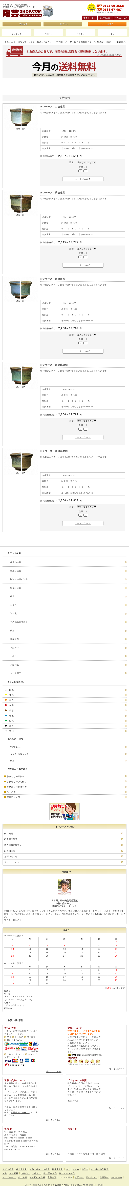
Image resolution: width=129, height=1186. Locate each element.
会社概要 (8, 833)
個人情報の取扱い (13, 845)
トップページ (9, 1175)
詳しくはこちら (53, 1071)
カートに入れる (83, 179)
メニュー (113, 34)
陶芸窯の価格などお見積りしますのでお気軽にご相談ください (32, 42)
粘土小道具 (21, 1167)
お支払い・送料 (37, 1175)
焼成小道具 (57, 1167)
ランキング (16, 34)
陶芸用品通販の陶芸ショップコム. (65, 1182)
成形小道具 (8, 1167)
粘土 (68, 1167)
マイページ (116, 1175)
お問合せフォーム (20, 1110)
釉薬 (5, 1171)
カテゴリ (80, 34)
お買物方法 (9, 851)
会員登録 (104, 1175)
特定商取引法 (10, 839)
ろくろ (76, 1167)
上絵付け (36, 1171)
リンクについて (12, 862)
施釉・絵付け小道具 (39, 1167)
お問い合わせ (10, 856)
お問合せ (49, 34)
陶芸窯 (85, 1167)
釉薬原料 (13, 1171)
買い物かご (91, 1175)
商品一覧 (52, 1175)
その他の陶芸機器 (100, 1167)
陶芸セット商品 (67, 1171)
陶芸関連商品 (50, 1171)
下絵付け (25, 1171)
